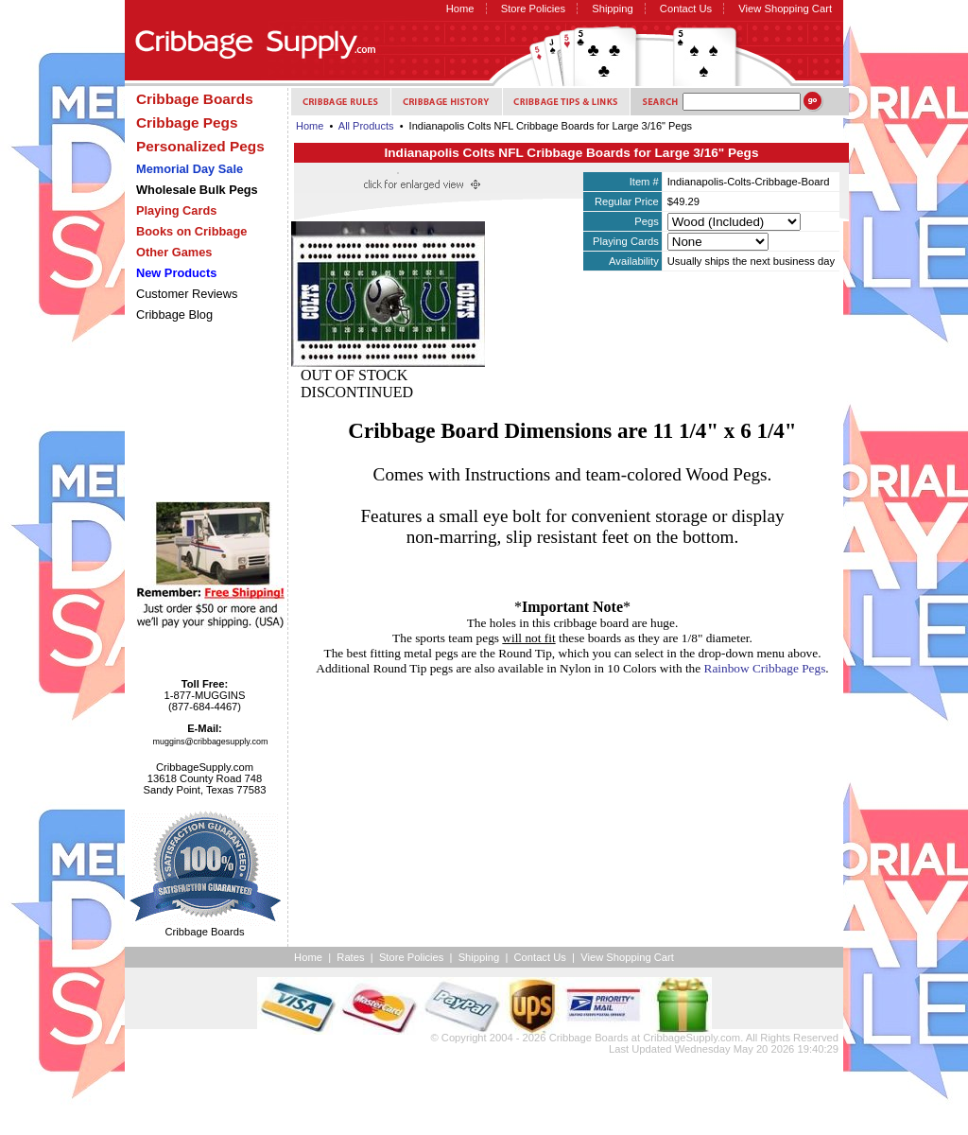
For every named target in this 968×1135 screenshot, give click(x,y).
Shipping (612, 8)
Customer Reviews (186, 294)
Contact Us (686, 8)
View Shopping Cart (785, 8)
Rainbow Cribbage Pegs (765, 668)
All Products (366, 125)
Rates (350, 957)
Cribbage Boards (589, 1037)
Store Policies (533, 8)
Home (460, 8)
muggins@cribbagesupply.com (210, 741)
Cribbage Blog (174, 314)
